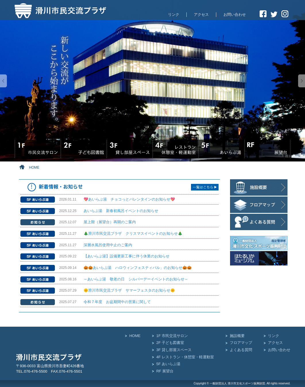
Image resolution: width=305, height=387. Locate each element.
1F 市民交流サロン (172, 336)
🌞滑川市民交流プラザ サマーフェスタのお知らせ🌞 (129, 290)
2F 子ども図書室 (170, 342)
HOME (134, 336)
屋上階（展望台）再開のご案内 (110, 222)
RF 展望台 (164, 371)
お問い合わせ (234, 14)
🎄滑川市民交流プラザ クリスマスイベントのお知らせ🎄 (133, 233)
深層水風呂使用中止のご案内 (108, 245)
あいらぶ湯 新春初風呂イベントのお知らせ (121, 211)
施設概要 (237, 336)
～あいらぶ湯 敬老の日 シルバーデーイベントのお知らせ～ (136, 279)
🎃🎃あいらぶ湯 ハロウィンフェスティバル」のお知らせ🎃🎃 (138, 267)
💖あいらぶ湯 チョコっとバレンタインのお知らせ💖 (129, 199)
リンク (173, 14)
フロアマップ (241, 342)
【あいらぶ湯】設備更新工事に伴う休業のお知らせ (126, 256)
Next (301, 80)
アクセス (201, 14)
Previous (3, 80)
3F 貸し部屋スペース (174, 350)
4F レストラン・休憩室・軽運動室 (185, 357)
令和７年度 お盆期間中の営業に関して (117, 302)
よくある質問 (241, 350)
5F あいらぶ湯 (168, 364)
